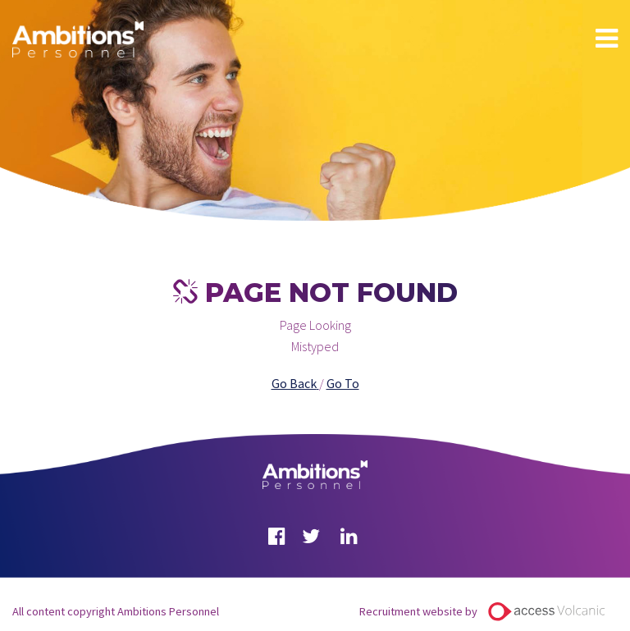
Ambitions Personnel (78, 39)
